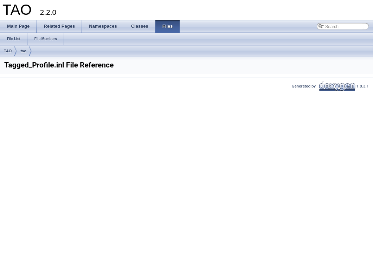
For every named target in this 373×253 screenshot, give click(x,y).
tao (23, 51)
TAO (8, 51)
